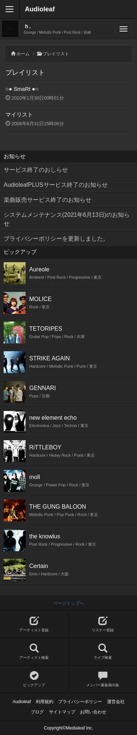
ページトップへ (68, 603)
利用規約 (44, 701)
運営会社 (116, 701)
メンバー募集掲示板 (103, 679)
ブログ (37, 711)
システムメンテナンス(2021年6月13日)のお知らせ (67, 219)
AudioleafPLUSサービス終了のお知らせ (56, 185)
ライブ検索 (103, 652)
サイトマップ (62, 711)
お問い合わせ (93, 711)
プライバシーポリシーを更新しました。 (56, 238)
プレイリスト (56, 53)
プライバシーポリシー (80, 701)
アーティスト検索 (34, 652)
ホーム (23, 53)
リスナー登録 (103, 624)
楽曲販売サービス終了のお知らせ (47, 200)
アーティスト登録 (34, 624)
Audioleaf (40, 9)
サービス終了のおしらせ (36, 170)
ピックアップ (34, 679)
